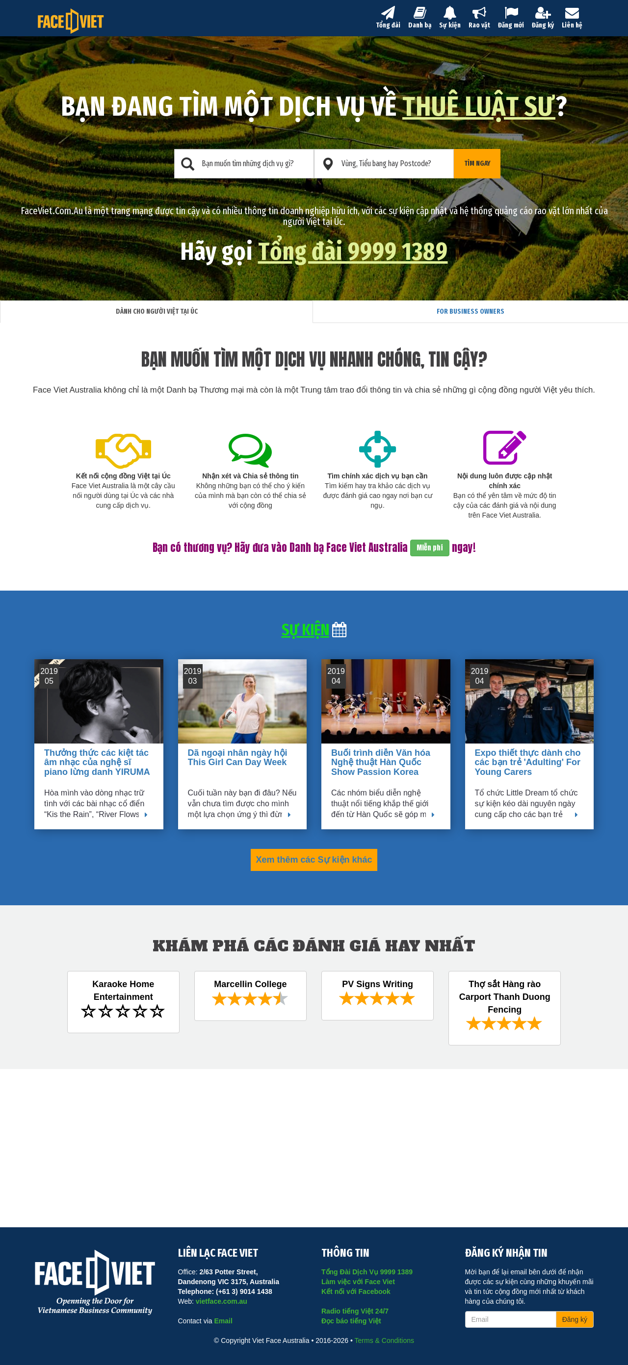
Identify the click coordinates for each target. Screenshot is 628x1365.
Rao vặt (479, 17)
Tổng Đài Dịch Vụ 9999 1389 (367, 1272)
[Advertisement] (314, 1142)
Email (223, 1321)
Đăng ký (543, 17)
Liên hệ (572, 17)
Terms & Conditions (384, 1340)
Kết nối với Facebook (356, 1291)
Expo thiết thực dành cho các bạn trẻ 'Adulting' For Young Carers (528, 762)
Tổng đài (388, 17)
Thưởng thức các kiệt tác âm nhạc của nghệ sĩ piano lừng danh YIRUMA (97, 762)
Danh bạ (419, 17)
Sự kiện (450, 17)
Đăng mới (511, 17)
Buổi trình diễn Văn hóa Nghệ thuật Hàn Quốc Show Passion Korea (380, 762)
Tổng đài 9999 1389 (353, 251)
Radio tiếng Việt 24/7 (355, 1311)
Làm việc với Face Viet (358, 1282)
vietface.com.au (221, 1301)
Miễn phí (430, 548)
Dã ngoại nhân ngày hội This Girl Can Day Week (238, 758)
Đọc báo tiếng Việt (351, 1321)
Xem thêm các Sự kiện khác (314, 860)
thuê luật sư (478, 106)
